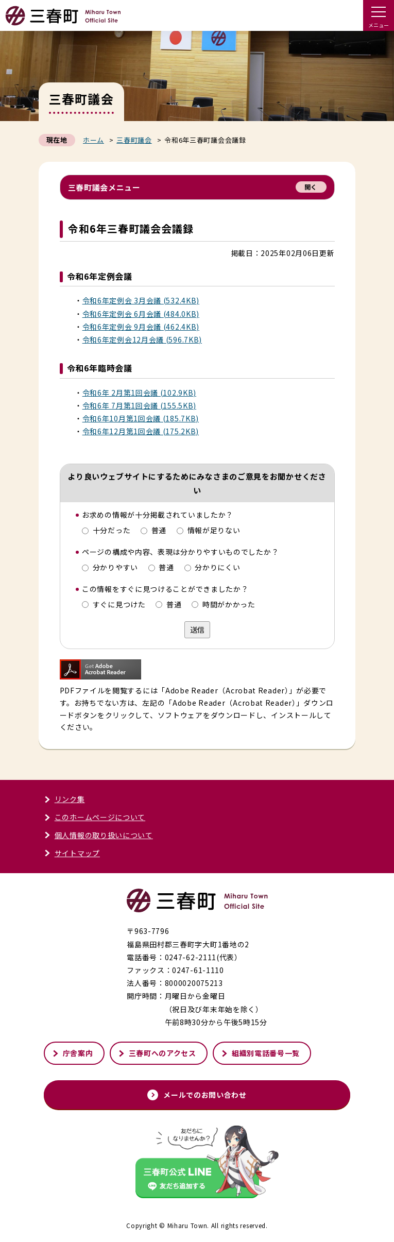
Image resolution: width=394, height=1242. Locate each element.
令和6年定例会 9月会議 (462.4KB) (140, 326)
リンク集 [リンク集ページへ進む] (64, 799)
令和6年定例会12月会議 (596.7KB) (142, 339)
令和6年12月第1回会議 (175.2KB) (140, 431)
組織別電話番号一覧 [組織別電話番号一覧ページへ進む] (260, 1053)
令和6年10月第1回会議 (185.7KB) (140, 418)
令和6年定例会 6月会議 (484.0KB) (140, 314)
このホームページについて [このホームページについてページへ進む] (94, 817)
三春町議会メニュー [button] (197, 187)
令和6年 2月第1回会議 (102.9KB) (139, 392)
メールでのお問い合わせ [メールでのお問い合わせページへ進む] (197, 1095)
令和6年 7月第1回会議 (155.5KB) (139, 405)
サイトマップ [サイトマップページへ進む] (72, 853)
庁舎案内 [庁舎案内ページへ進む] (72, 1053)
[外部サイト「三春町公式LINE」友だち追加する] (197, 1163)
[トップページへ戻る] (63, 21)
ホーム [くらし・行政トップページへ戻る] (93, 140)
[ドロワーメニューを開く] (378, 15)
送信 (197, 629)
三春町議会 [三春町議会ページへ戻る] (134, 140)
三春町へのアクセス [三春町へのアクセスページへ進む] (157, 1053)
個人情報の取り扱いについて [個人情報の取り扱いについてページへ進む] (98, 835)
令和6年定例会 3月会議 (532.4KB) (140, 300)
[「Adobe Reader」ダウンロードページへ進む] (100, 673)
